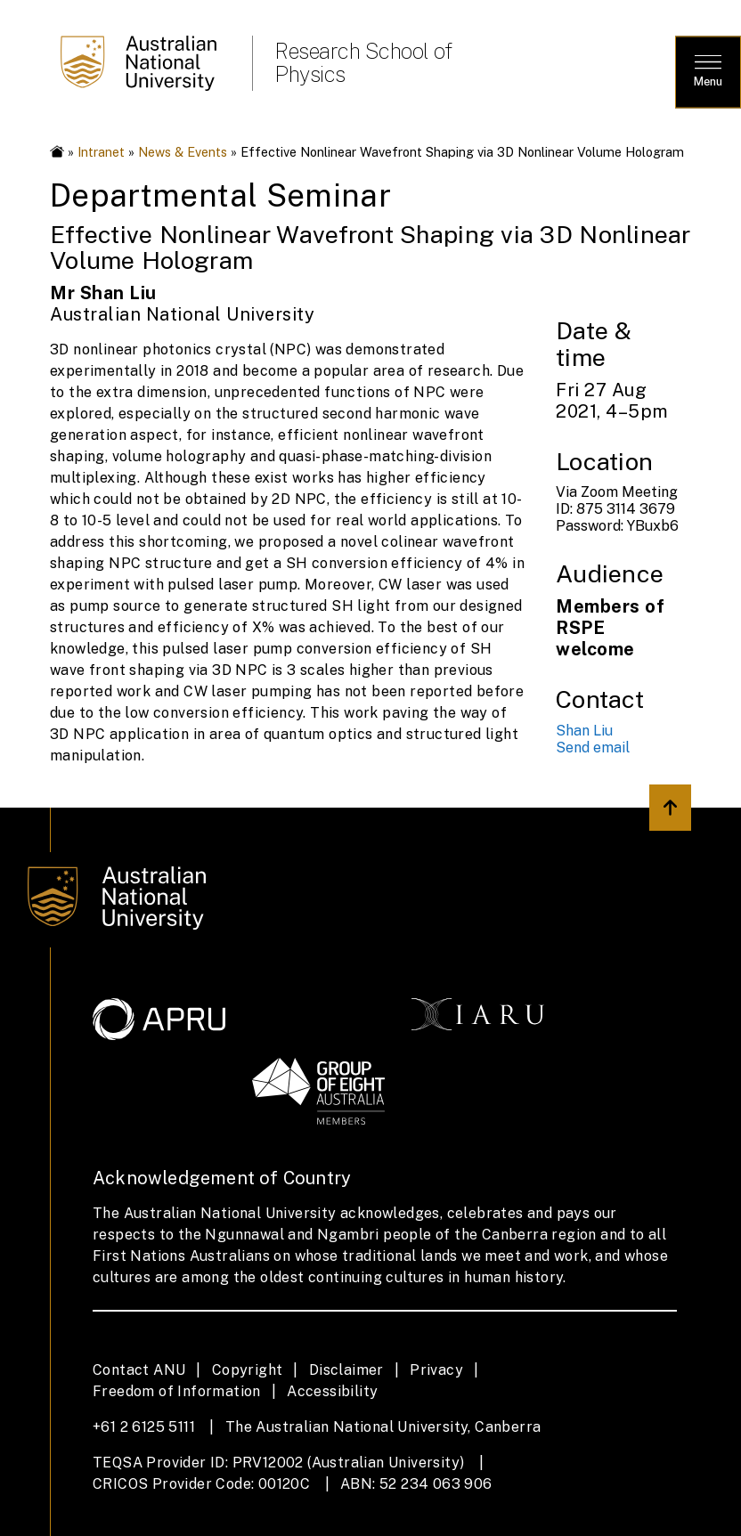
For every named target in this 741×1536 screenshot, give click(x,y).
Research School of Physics (363, 62)
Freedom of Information (177, 1391)
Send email (593, 747)
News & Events (182, 151)
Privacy (436, 1369)
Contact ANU (139, 1369)
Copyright (247, 1369)
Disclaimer (346, 1369)
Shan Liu (584, 730)
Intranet (101, 151)
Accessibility (332, 1391)
